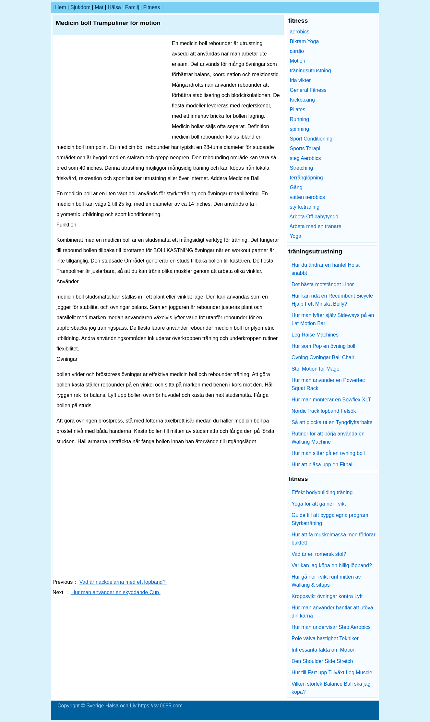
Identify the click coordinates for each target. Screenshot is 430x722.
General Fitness (308, 90)
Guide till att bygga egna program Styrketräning (330, 519)
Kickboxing (302, 100)
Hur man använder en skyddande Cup (116, 592)
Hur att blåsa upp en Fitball (322, 464)
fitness (151, 7)
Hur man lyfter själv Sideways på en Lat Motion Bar (333, 319)
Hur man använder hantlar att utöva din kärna (332, 611)
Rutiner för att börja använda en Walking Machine (328, 438)
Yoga (295, 236)
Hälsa (114, 7)
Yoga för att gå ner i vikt (319, 504)
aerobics (299, 31)
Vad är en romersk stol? (319, 554)
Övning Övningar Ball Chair (323, 357)
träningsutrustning (310, 70)
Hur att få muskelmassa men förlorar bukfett (334, 538)
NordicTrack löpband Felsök (324, 411)
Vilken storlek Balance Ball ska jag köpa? (331, 688)
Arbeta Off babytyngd (314, 216)
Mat (99, 7)
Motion (297, 61)
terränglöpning (306, 177)
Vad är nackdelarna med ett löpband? (123, 582)
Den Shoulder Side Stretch (322, 661)
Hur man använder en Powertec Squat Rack (328, 384)
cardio (297, 51)
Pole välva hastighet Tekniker (325, 638)
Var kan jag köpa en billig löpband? (332, 565)
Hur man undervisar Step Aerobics (331, 627)
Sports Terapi (305, 148)
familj (132, 7)
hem (60, 7)
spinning (299, 129)
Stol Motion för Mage (316, 369)
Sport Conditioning (311, 138)
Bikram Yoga (304, 41)
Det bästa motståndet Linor (323, 284)
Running (299, 119)
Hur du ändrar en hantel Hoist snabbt (326, 269)
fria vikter (300, 80)
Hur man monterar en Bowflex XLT (331, 399)
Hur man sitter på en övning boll (328, 453)
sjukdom (80, 7)
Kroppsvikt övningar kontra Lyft (327, 596)
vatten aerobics (307, 197)
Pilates (297, 109)
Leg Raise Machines (315, 334)
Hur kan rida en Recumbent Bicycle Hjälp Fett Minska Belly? (332, 300)
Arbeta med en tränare (315, 226)
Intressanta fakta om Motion (323, 650)
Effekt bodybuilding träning (322, 492)
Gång (296, 187)
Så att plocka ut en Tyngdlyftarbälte (332, 422)
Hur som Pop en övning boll (323, 346)
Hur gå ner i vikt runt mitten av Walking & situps (326, 581)
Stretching (301, 168)
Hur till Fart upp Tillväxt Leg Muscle (332, 672)
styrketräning (304, 207)
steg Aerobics (305, 158)
